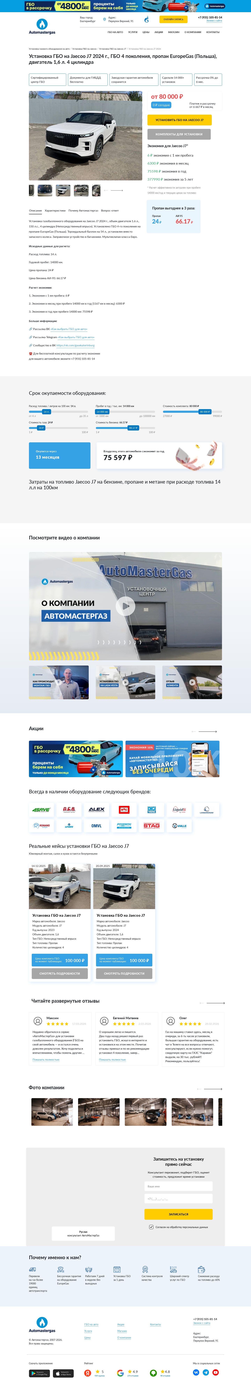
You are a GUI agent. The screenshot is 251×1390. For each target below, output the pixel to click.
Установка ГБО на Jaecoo (84, 48)
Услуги (132, 32)
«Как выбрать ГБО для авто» (69, 328)
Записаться (178, 1214)
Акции (159, 32)
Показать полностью (46, 1059)
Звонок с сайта (214, 20)
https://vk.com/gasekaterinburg (75, 345)
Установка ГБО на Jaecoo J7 (112, 48)
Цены (146, 32)
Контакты (212, 32)
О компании (193, 32)
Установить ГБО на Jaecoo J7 (180, 120)
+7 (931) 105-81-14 (210, 17)
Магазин (173, 32)
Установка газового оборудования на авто (49, 48)
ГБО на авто (115, 32)
